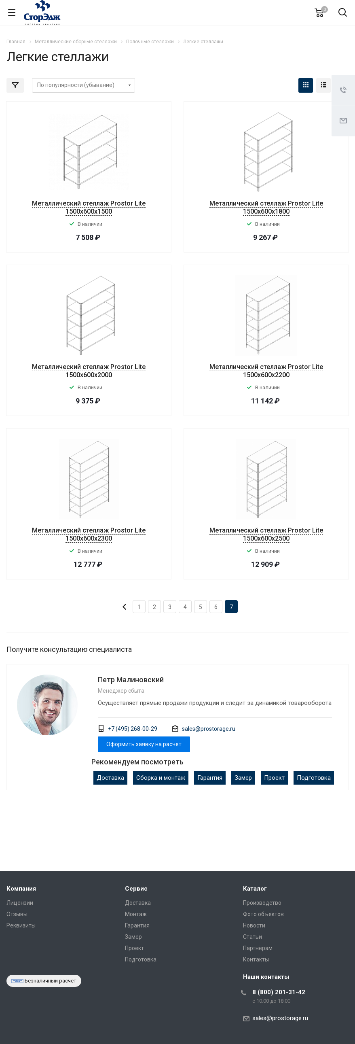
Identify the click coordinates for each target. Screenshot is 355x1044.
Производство (262, 903)
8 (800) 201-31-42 (278, 992)
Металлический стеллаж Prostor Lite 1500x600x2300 (89, 534)
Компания (21, 888)
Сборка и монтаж (160, 777)
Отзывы (16, 914)
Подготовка (314, 777)
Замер (243, 777)
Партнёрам (258, 948)
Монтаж (136, 914)
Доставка (110, 777)
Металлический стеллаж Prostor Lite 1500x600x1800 (266, 207)
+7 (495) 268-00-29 (132, 729)
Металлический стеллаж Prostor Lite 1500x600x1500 (89, 207)
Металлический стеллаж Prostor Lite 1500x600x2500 (266, 534)
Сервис (136, 888)
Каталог (255, 888)
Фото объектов (263, 914)
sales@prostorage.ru (208, 729)
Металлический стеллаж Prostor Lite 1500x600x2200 (266, 371)
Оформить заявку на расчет (144, 744)
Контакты (256, 959)
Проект (274, 777)
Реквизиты (21, 925)
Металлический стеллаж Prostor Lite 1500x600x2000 (89, 371)
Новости (254, 925)
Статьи (252, 937)
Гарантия (209, 777)
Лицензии (19, 903)
